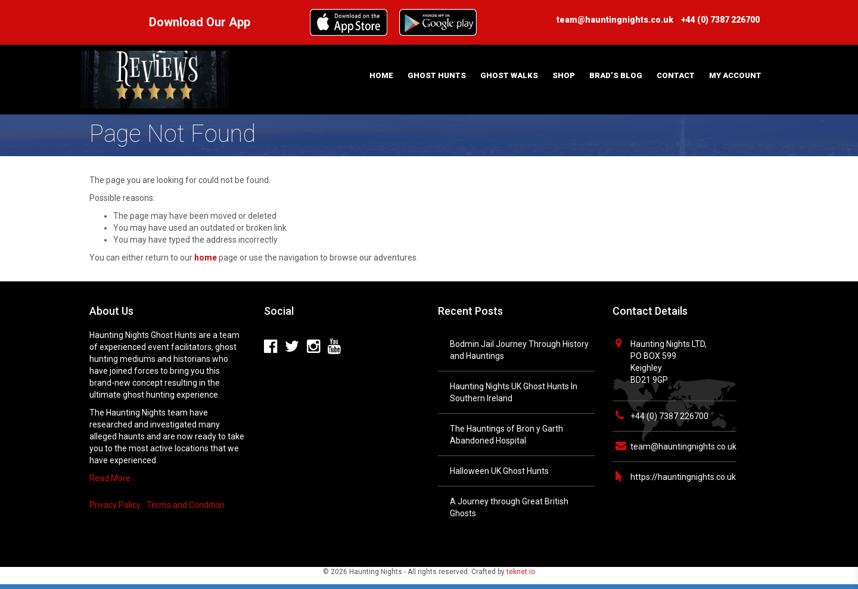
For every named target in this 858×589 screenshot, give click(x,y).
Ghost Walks (509, 75)
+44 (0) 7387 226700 (669, 416)
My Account (735, 75)
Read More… (112, 478)
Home (381, 75)
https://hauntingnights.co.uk (683, 477)
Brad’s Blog (615, 75)
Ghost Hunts (437, 75)
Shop (563, 75)
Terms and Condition (186, 505)
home (205, 257)
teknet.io (520, 572)
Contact (676, 75)
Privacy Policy (115, 505)
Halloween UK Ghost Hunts (499, 471)
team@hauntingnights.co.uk (683, 446)
